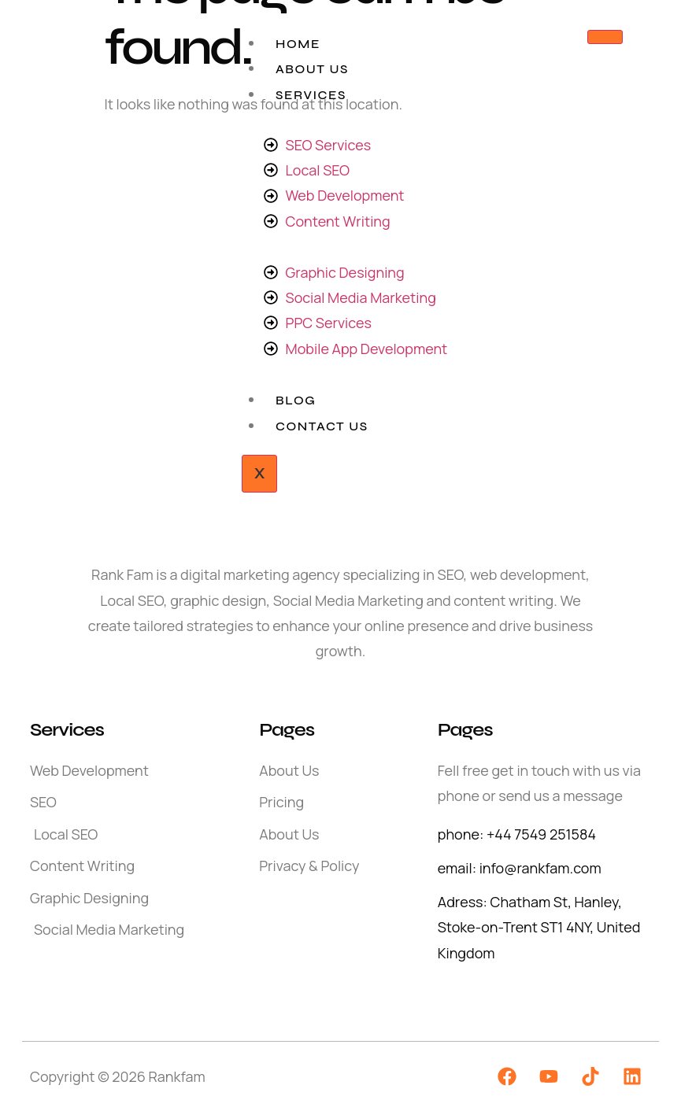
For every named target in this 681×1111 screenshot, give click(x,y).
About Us (312, 68)
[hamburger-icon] (605, 37)
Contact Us (322, 426)
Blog (296, 400)
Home (298, 43)
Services (311, 94)
